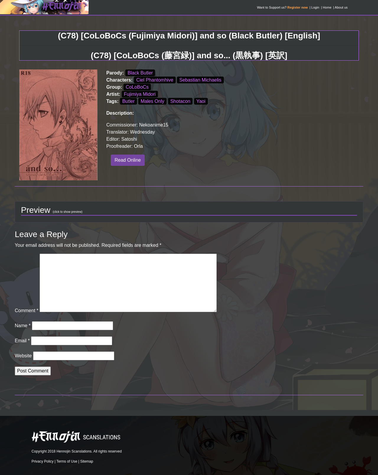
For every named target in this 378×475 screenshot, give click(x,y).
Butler (128, 101)
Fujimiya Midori (140, 94)
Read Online (128, 160)
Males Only (152, 101)
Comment (26, 310)
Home (327, 7)
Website (23, 355)
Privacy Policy (43, 461)
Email (22, 340)
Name (22, 325)
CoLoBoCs (137, 87)
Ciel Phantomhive (154, 79)
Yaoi (201, 101)
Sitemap (86, 461)
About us (341, 7)
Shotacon (180, 101)
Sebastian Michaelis (200, 79)
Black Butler (140, 72)
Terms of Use (66, 461)
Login (315, 7)
